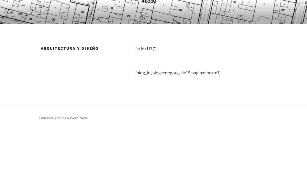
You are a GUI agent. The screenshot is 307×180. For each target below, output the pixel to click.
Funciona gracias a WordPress (63, 118)
